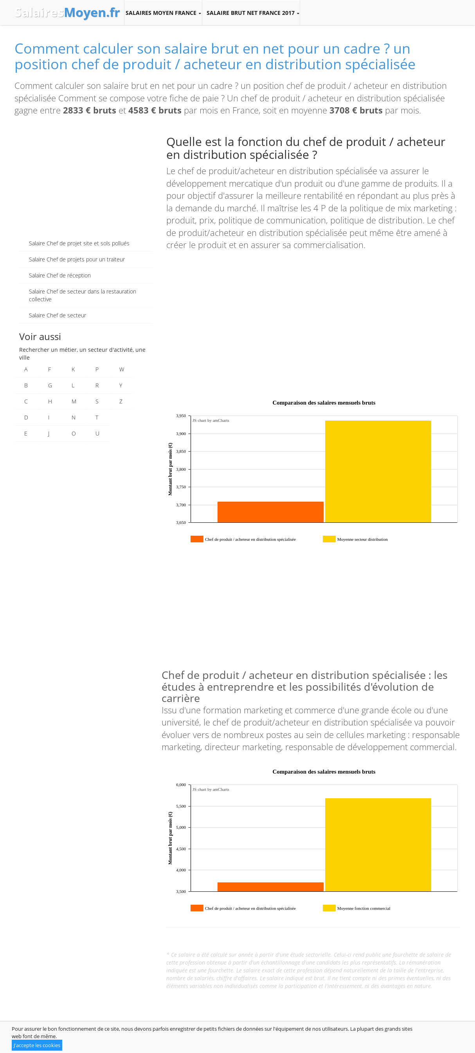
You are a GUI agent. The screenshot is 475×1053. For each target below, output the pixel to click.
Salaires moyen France (163, 13)
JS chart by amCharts (211, 420)
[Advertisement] (85, 181)
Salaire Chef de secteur (57, 315)
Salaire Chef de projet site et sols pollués (79, 243)
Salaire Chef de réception (60, 275)
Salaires (67, 12)
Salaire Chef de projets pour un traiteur (77, 259)
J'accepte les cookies (37, 1045)
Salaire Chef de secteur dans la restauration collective (82, 295)
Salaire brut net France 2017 (253, 13)
